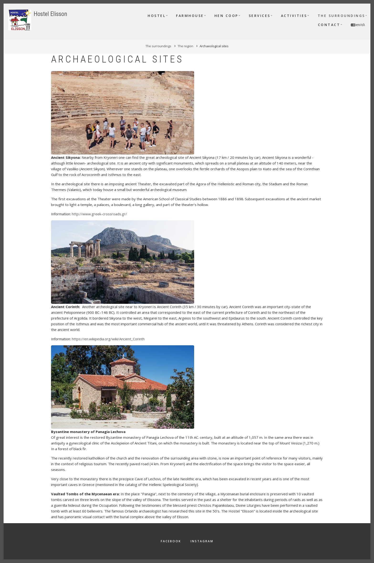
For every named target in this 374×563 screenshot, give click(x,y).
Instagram (202, 541)
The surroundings (341, 15)
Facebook (171, 541)
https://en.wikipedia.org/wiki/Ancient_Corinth (108, 338)
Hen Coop (226, 15)
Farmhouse (190, 15)
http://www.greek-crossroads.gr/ (99, 214)
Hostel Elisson (50, 13)
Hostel (157, 15)
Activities (294, 15)
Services (259, 15)
